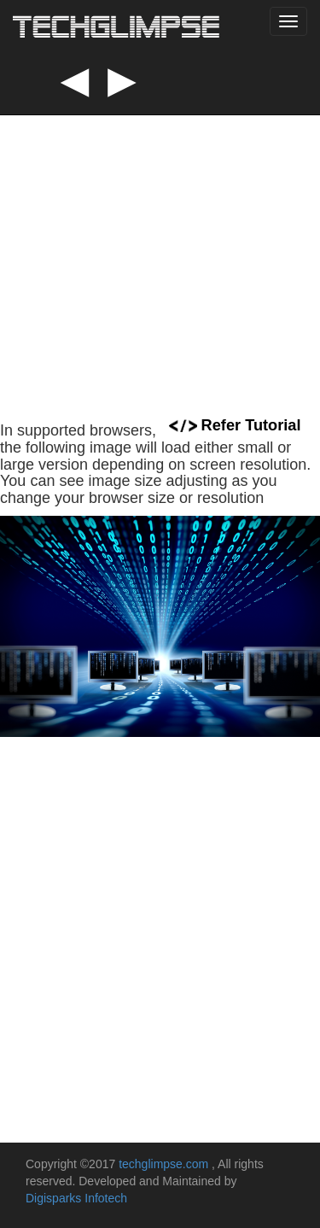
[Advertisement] (160, 237)
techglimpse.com (165, 1164)
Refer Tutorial (235, 425)
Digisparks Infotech (76, 1198)
